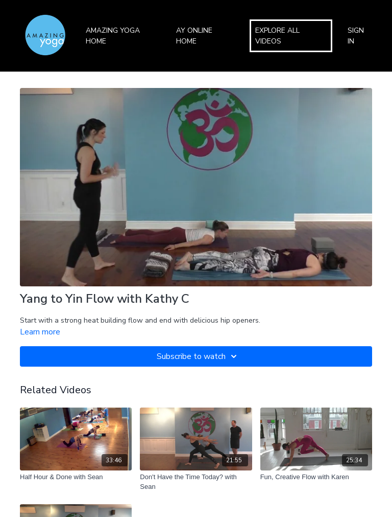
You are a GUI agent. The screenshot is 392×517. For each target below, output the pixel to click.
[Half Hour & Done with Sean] (76, 477)
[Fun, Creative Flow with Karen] (316, 477)
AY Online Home (194, 36)
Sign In (356, 36)
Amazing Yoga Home (113, 36)
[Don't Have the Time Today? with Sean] (196, 482)
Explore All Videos (277, 36)
